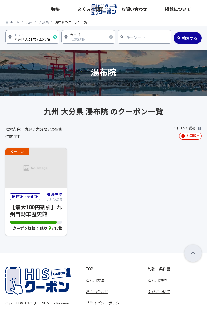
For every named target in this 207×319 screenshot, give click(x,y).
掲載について (191, 9)
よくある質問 (143, 9)
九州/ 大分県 (54, 196)
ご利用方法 (95, 280)
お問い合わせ (167, 9)
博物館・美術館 (25, 196)
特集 (126, 9)
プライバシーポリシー (104, 303)
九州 (29, 22)
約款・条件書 (159, 269)
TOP (89, 269)
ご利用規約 (157, 280)
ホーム (14, 22)
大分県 (44, 22)
